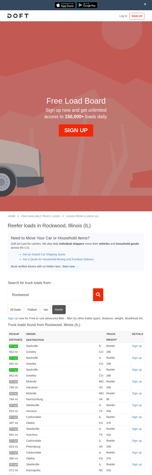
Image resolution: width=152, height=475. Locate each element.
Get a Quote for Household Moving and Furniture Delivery (58, 259)
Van (45, 309)
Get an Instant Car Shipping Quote (44, 254)
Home (11, 216)
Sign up (13, 318)
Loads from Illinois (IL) (82, 216)
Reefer (59, 309)
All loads (15, 309)
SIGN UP (135, 16)
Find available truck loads (40, 216)
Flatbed (32, 309)
